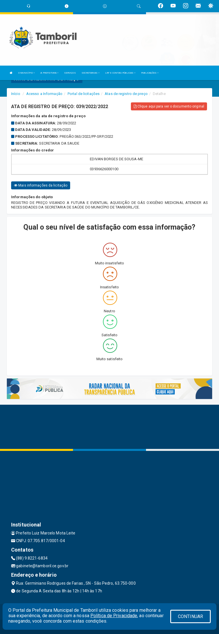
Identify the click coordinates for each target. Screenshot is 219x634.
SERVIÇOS (70, 73)
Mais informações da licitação (40, 185)
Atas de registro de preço (126, 94)
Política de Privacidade (113, 615)
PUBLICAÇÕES (150, 73)
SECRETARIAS (91, 73)
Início (15, 94)
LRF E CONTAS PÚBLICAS (120, 73)
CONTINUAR (190, 616)
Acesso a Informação (44, 94)
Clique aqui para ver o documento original (169, 106)
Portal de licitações (84, 94)
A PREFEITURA (49, 73)
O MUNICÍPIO (26, 73)
